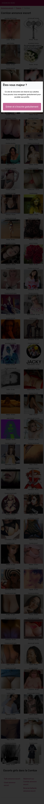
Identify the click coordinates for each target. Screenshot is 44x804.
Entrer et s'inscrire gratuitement (22, 106)
